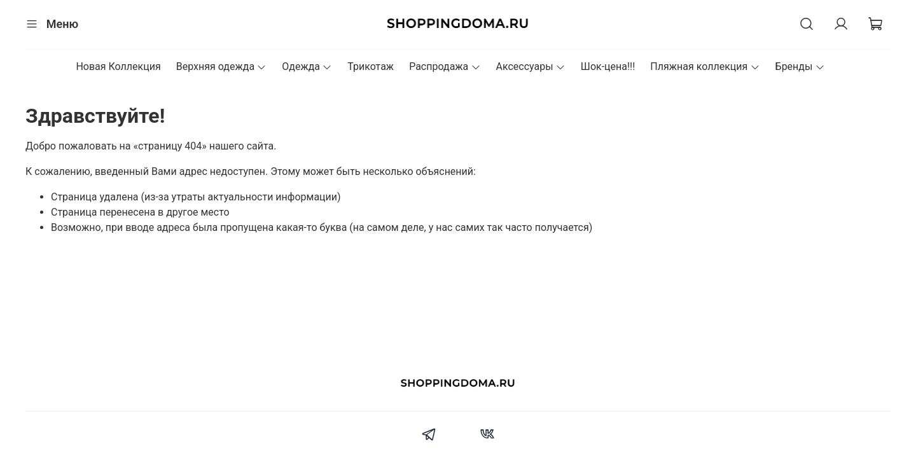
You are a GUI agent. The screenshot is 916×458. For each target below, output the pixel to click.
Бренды (800, 66)
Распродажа (444, 66)
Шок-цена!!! (608, 66)
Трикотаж (370, 66)
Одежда (307, 66)
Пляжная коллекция (705, 66)
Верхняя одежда (221, 66)
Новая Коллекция (118, 66)
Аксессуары (531, 66)
